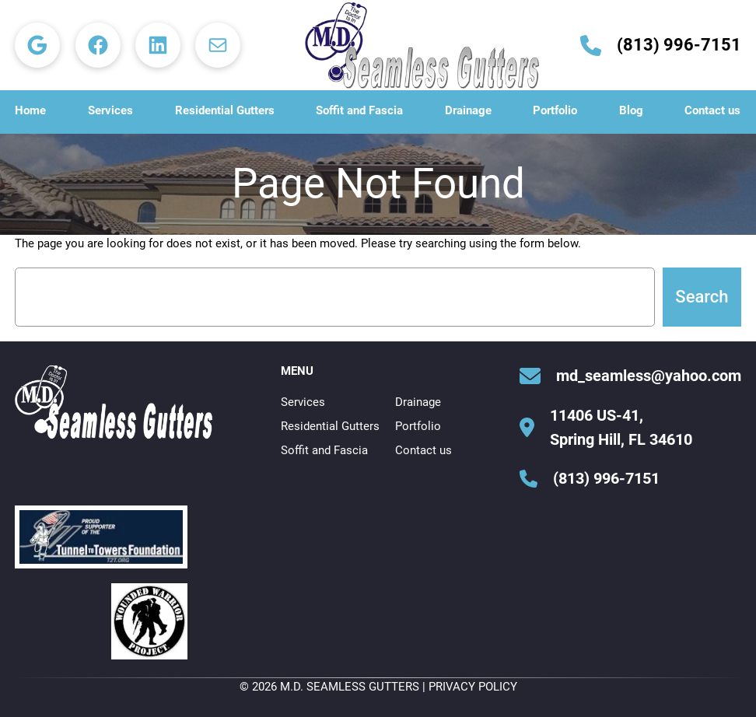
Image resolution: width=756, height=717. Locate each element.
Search (701, 296)
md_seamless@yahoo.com (648, 375)
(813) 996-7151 (679, 44)
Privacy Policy (473, 687)
